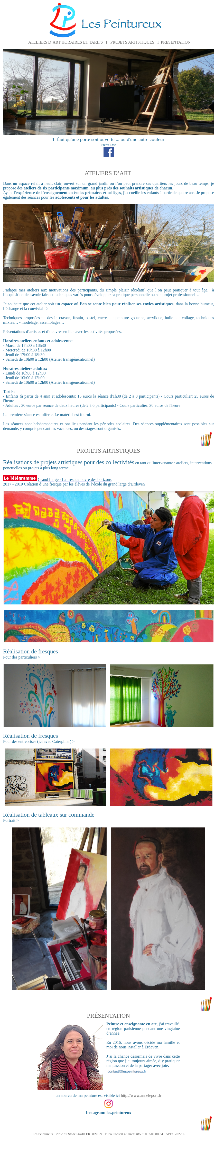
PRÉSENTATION (176, 42)
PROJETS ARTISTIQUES (132, 42)
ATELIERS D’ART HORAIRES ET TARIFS (65, 42)
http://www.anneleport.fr (141, 1095)
